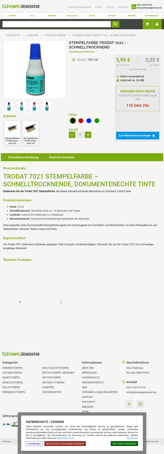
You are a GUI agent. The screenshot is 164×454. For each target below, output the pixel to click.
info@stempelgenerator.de (141, 392)
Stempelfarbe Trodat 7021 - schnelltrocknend (104, 35)
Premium (52, 16)
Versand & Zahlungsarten (80, 7)
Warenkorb (122, 7)
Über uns (88, 367)
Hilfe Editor (6, 442)
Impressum (132, 438)
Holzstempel (11, 387)
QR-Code (112, 16)
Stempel (12, 16)
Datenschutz (91, 377)
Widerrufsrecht (93, 382)
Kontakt (99, 7)
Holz (32, 16)
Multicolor (72, 16)
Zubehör (132, 16)
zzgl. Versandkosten (137, 69)
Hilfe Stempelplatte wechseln (147, 442)
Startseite (13, 35)
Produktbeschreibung (23, 157)
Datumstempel (12, 372)
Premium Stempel (14, 392)
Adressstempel (12, 382)
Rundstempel (11, 377)
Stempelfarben (55, 35)
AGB (84, 387)
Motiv (92, 16)
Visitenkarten (151, 16)
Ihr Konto (110, 7)
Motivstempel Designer (58, 372)
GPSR (85, 411)
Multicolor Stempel (56, 367)
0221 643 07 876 (136, 387)
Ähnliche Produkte (61, 157)
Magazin (87, 406)
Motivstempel (52, 377)
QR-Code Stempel (53, 382)
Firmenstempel (12, 367)
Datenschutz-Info (65, 438)
